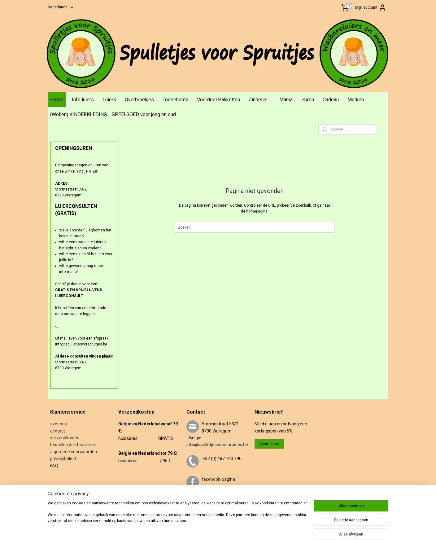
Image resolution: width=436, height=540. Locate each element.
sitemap (218, 529)
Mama (286, 100)
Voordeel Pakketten (218, 100)
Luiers (109, 100)
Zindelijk (258, 100)
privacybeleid (63, 458)
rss (230, 529)
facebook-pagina (218, 479)
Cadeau (331, 100)
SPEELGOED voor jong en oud (144, 114)
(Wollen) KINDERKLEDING (78, 114)
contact (57, 430)
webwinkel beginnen (253, 529)
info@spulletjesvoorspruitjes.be (217, 444)
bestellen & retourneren (73, 444)
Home (56, 100)
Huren (307, 100)
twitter (208, 500)
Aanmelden (269, 443)
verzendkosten (65, 437)
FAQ (54, 465)
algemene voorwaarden (73, 451)
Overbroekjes (139, 100)
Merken (355, 100)
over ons (58, 423)
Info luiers (83, 100)
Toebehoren (175, 100)
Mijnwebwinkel (305, 529)
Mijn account (370, 7)
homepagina (256, 211)
